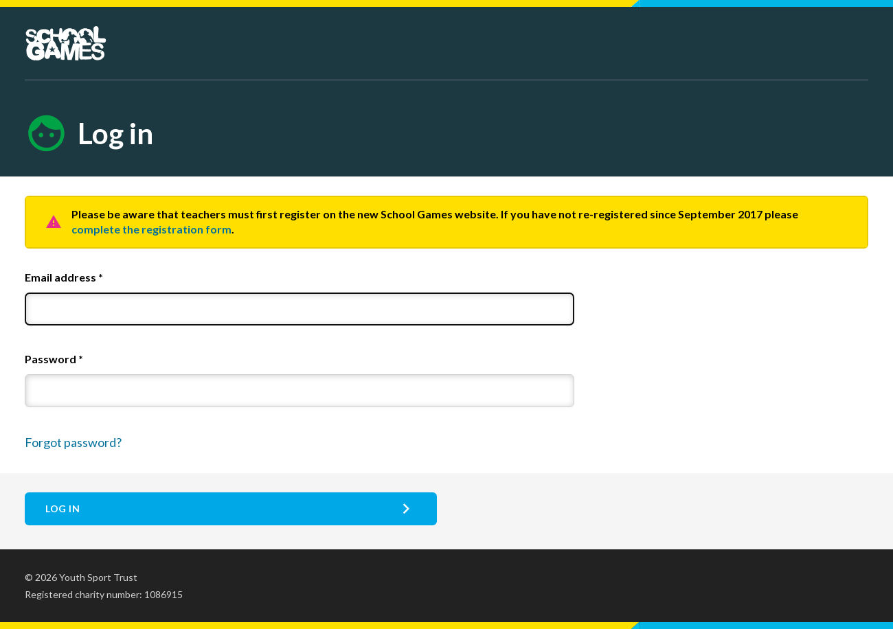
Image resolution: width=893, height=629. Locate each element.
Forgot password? (73, 442)
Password (54, 358)
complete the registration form (151, 229)
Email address (64, 277)
